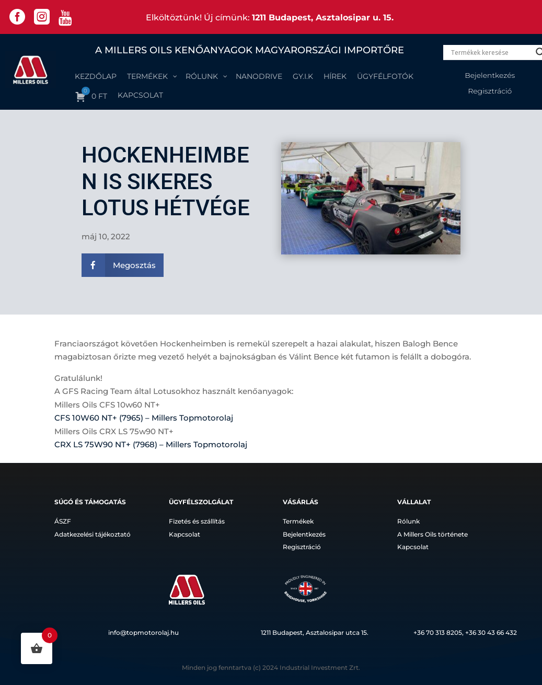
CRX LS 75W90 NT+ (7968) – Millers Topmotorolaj (150, 444)
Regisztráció (490, 91)
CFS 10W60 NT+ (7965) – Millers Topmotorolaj (143, 418)
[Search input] (491, 52)
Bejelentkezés (490, 76)
